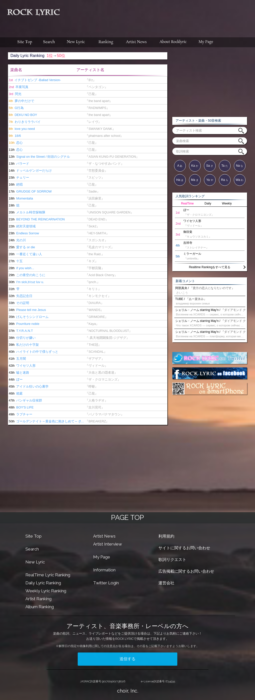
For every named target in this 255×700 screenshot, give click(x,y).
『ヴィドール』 (96, 365)
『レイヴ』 (93, 122)
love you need (21, 129)
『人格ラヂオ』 (96, 400)
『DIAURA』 (94, 303)
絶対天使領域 (22, 226)
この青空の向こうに (26, 275)
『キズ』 (91, 261)
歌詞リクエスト (172, 559)
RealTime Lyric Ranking (47, 574)
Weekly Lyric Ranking (45, 590)
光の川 (17, 240)
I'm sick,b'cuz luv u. (26, 282)
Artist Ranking (38, 598)
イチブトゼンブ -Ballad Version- (34, 80)
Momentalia (20, 198)
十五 (15, 261)
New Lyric (35, 561)
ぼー (15, 379)
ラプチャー (20, 414)
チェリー (18, 177)
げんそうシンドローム (28, 317)
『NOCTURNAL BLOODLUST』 (108, 331)
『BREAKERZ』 (97, 421)
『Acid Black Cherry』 (101, 275)
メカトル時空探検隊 (26, 212)
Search (32, 549)
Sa (209, 165)
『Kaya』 (92, 324)
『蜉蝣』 (91, 386)
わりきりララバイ (24, 122)
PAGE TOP (127, 517)
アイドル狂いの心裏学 (28, 386)
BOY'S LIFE (21, 407)
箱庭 (15, 393)
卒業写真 (18, 87)
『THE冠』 (93, 345)
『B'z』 (90, 80)
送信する (127, 658)
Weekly (227, 203)
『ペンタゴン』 (96, 87)
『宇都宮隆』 (95, 268)
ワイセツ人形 (22, 365)
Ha (180, 180)
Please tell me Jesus (27, 310)
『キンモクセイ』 (98, 296)
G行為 (16, 108)
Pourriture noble (23, 324)
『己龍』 (91, 94)
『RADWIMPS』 (97, 108)
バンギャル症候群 (25, 400)
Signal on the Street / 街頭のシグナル (39, 156)
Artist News (104, 536)
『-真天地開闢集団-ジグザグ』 (107, 338)
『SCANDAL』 (96, 351)
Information (104, 569)
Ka (194, 165)
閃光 (14, 94)
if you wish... (21, 268)
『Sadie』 (92, 191)
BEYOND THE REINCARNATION (36, 219)
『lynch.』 (92, 282)
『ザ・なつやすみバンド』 (104, 163)
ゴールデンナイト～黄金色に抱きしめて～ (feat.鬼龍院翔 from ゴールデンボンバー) (46, 421)
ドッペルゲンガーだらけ (30, 170)
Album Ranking (39, 606)
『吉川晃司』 (95, 407)
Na (239, 165)
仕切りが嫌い (22, 338)
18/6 (14, 136)
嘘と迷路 (18, 372)
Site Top (33, 536)
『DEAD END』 (96, 219)
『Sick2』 (92, 226)
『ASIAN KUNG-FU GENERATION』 (112, 156)
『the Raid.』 (95, 254)
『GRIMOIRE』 (96, 317)
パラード (18, 163)
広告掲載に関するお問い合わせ (186, 571)
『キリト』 (93, 289)
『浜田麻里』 (95, 198)
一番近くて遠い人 (25, 254)
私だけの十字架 (23, 345)
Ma (194, 180)
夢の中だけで (21, 101)
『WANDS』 (94, 310)
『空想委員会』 (96, 170)
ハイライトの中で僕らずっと (33, 351)
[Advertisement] (159, 16)
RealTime (187, 203)
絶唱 (15, 184)
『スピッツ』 (95, 177)
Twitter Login (106, 582)
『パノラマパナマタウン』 (104, 414)
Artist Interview (107, 544)
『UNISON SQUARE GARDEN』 (109, 212)
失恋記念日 (20, 296)
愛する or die (21, 247)
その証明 (18, 303)
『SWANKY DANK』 (100, 129)
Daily (207, 203)
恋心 (15, 143)
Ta (224, 165)
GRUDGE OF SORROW (30, 191)
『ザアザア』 (95, 358)
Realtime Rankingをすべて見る (210, 267)
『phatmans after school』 (104, 136)
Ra (224, 180)
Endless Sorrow (23, 233)
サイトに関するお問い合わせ (184, 548)
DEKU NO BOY (22, 115)
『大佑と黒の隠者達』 (101, 372)
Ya (209, 180)
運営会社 (166, 583)
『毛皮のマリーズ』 (99, 247)
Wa (240, 180)
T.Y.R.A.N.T (20, 331)
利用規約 (166, 536)
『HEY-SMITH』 (97, 233)
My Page (101, 556)
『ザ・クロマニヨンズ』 (103, 379)
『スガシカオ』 (96, 240)
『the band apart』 (99, 101)
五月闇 (17, 358)
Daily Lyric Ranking (43, 582)
